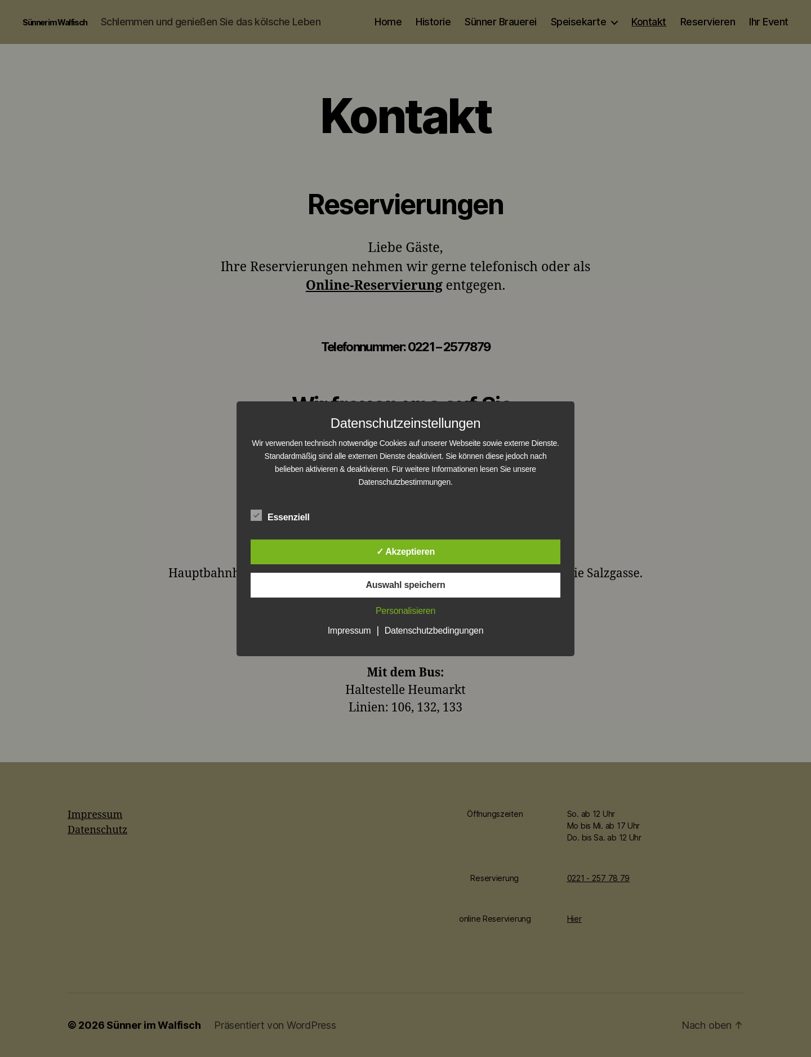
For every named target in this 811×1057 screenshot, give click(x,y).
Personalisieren (405, 611)
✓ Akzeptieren (405, 551)
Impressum (349, 630)
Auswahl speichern (405, 585)
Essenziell (286, 516)
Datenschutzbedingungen (434, 630)
